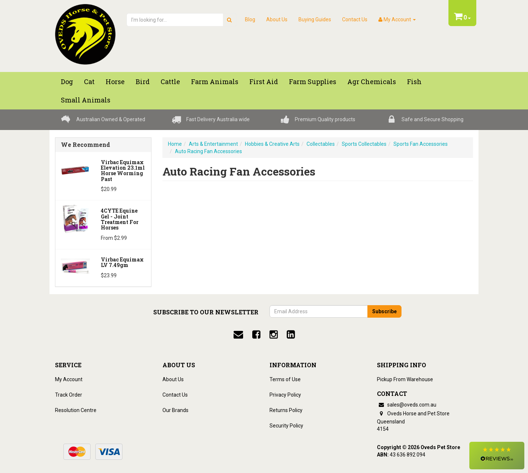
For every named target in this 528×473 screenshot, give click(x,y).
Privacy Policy (285, 395)
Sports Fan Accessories (420, 144)
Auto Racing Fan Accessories (208, 151)
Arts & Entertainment (213, 144)
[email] (238, 334)
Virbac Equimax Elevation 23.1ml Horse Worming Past (123, 171)
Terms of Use (285, 379)
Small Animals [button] (85, 99)
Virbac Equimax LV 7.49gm (122, 262)
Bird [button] (143, 81)
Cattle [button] (170, 81)
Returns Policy (286, 410)
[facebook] (256, 334)
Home (175, 144)
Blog (250, 19)
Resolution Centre (75, 410)
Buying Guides (314, 19)
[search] (229, 20)
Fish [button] (414, 81)
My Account (68, 379)
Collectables (321, 144)
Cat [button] (89, 81)
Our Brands (175, 410)
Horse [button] (115, 81)
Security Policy (286, 426)
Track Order (68, 395)
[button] (496, 455)
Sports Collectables (364, 144)
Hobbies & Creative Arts (272, 144)
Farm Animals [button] (214, 81)
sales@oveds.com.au (406, 405)
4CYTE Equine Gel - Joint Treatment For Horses (120, 219)
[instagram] (273, 334)
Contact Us (354, 19)
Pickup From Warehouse (405, 379)
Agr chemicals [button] (371, 81)
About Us (276, 19)
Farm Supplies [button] (312, 81)
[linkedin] (291, 334)
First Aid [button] (263, 81)
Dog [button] (67, 81)
